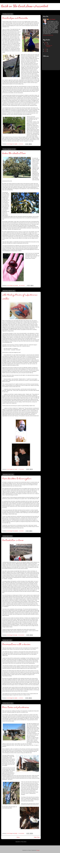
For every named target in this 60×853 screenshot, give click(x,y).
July (46, 43)
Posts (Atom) (23, 841)
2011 (45, 51)
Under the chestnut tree (14, 153)
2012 (45, 49)
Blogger (37, 850)
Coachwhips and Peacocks (15, 18)
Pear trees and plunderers (15, 707)
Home (18, 837)
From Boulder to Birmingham (16, 479)
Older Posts (37, 837)
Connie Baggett (52, 19)
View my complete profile (48, 35)
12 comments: (21, 469)
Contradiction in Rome (13, 540)
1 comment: (20, 144)
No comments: (22, 285)
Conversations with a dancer (16, 644)
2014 (45, 42)
